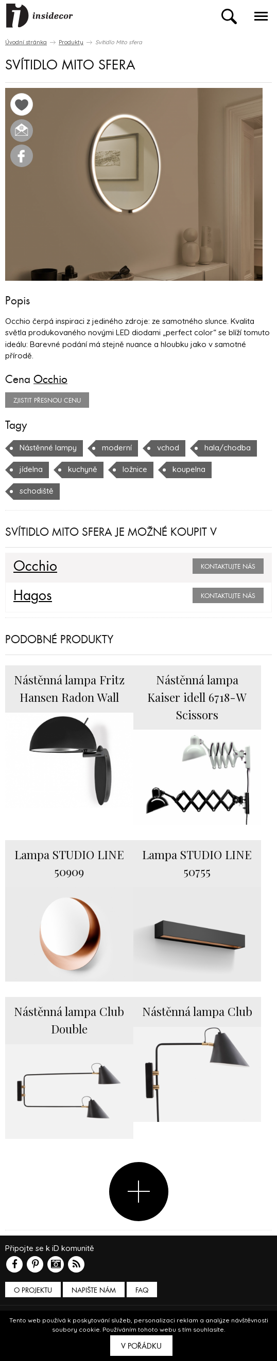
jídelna (31, 469)
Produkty (71, 42)
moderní (117, 447)
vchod (168, 447)
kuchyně (82, 469)
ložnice (135, 469)
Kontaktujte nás (228, 566)
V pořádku (141, 1346)
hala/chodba (227, 447)
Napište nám (94, 1290)
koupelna (188, 469)
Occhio (50, 379)
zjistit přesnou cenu (47, 400)
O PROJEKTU (33, 1290)
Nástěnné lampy (48, 447)
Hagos (32, 596)
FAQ (141, 1290)
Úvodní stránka (26, 42)
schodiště (37, 491)
